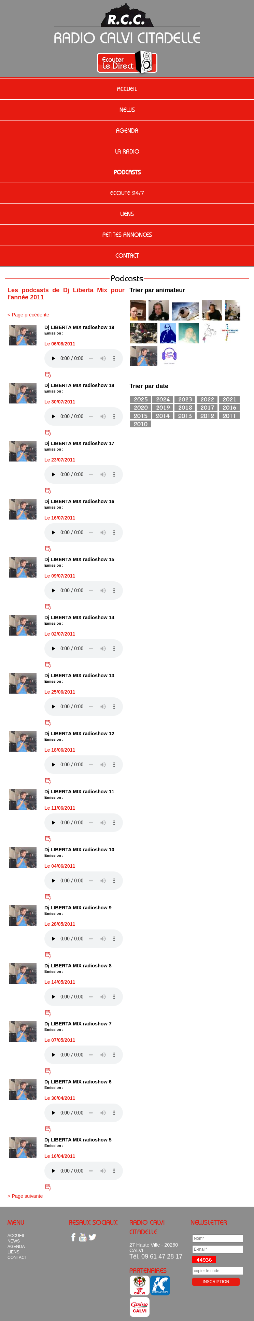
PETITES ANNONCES (127, 235)
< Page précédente (28, 314)
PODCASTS (127, 172)
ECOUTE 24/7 (127, 193)
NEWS (127, 110)
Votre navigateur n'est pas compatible (83, 358)
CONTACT (127, 255)
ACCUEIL (127, 89)
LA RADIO (127, 151)
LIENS (127, 214)
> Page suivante (25, 1196)
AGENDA (127, 130)
